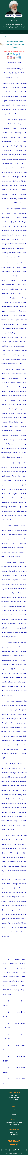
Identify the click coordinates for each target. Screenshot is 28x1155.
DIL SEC (14, 20)
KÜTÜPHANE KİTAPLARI (14, 1100)
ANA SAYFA (14, 1095)
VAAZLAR (10, 36)
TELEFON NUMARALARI (14, 1124)
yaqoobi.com (14, 1110)
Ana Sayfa (4, 36)
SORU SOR (14, 1102)
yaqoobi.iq (14, 1114)
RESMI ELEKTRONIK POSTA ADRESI (14, 1122)
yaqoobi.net (14, 1112)
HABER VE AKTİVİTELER (14, 1097)
